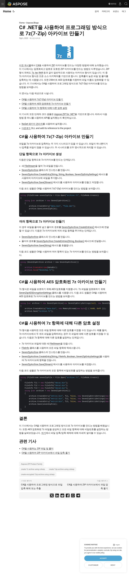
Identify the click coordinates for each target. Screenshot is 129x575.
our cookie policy (98, 553)
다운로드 (26, 128)
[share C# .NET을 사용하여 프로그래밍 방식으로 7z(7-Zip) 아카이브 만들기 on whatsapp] (73, 496)
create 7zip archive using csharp (61, 469)
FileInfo (25, 348)
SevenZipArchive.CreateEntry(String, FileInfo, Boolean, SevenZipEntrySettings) (61, 356)
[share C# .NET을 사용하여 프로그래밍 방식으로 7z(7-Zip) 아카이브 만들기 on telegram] (78, 496)
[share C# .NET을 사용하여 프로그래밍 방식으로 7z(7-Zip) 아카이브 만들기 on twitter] (52, 496)
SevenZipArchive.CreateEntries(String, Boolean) (60, 241)
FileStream (29, 166)
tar (36, 72)
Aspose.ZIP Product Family (31, 464)
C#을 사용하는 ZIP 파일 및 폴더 (37, 448)
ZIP (53, 65)
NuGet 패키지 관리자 (32, 124)
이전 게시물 (25, 65)
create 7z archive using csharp (33, 469)
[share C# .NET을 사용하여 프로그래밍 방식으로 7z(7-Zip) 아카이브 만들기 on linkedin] (57, 496)
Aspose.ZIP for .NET (64, 114)
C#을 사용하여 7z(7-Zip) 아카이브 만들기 (42, 99)
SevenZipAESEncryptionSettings (35, 292)
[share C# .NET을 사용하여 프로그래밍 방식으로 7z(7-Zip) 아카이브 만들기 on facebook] (68, 496)
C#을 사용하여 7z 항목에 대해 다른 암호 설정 (44, 108)
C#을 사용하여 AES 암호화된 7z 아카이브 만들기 (46, 103)
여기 (43, 433)
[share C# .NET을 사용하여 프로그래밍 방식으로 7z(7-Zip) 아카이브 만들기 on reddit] (62, 496)
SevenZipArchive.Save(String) (36, 245)
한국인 (112, 4)
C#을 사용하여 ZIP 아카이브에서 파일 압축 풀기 (46, 452)
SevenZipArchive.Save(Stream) (37, 182)
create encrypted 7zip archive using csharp (37, 474)
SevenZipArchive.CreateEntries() (78, 227)
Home (7, 11)
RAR (41, 72)
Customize (93, 565)
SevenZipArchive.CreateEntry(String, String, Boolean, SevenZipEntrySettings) (60, 174)
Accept (103, 558)
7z (33, 72)
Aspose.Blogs (32, 23)
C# (37, 65)
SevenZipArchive (30, 170)
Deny (113, 565)
